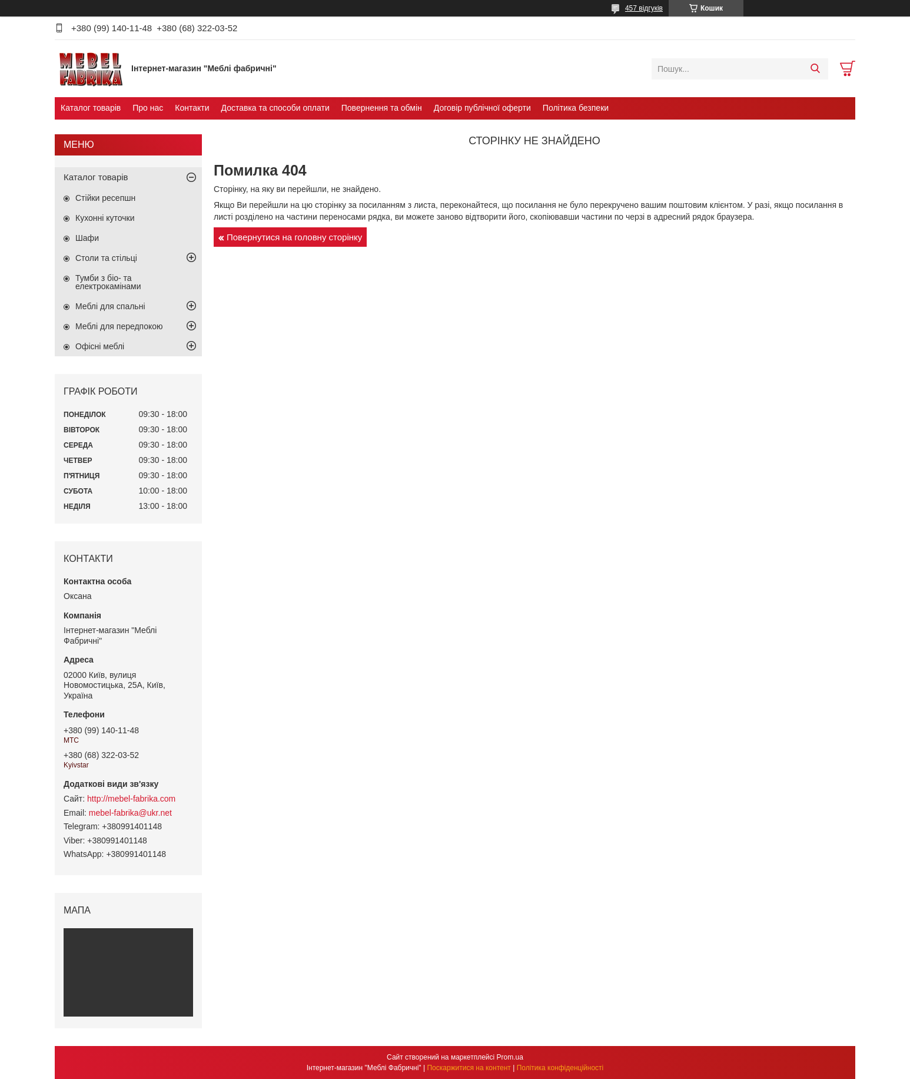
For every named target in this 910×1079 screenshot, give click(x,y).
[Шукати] (815, 69)
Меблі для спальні (110, 306)
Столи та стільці (106, 258)
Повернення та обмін (381, 107)
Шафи (87, 238)
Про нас (147, 107)
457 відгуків (644, 8)
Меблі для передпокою (119, 326)
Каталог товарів (91, 107)
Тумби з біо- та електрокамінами (108, 282)
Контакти (192, 107)
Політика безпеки (576, 107)
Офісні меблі (99, 346)
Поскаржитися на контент (468, 1068)
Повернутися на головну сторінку (294, 237)
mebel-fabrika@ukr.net (130, 812)
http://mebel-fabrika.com (131, 798)
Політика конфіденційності (560, 1068)
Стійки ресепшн (105, 198)
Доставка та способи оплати (275, 107)
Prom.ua (510, 1057)
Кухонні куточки (105, 218)
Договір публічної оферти (482, 107)
